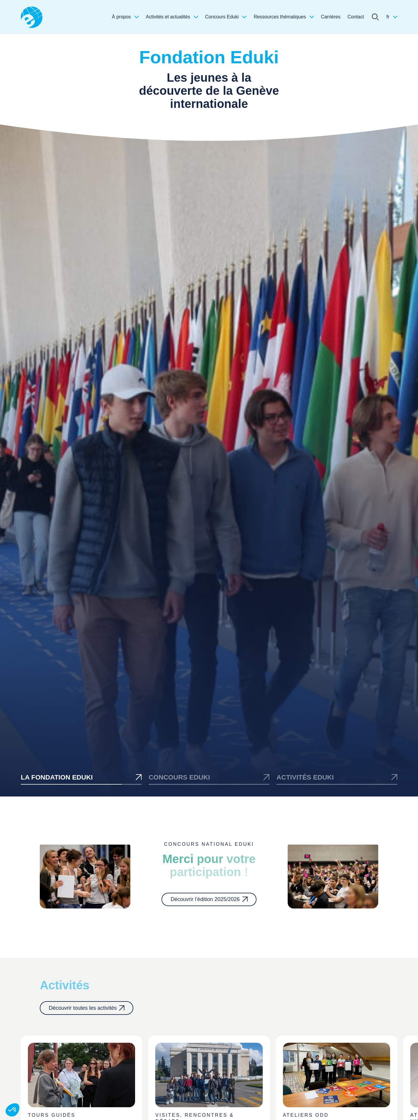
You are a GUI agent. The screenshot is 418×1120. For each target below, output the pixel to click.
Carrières (331, 16)
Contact (356, 16)
